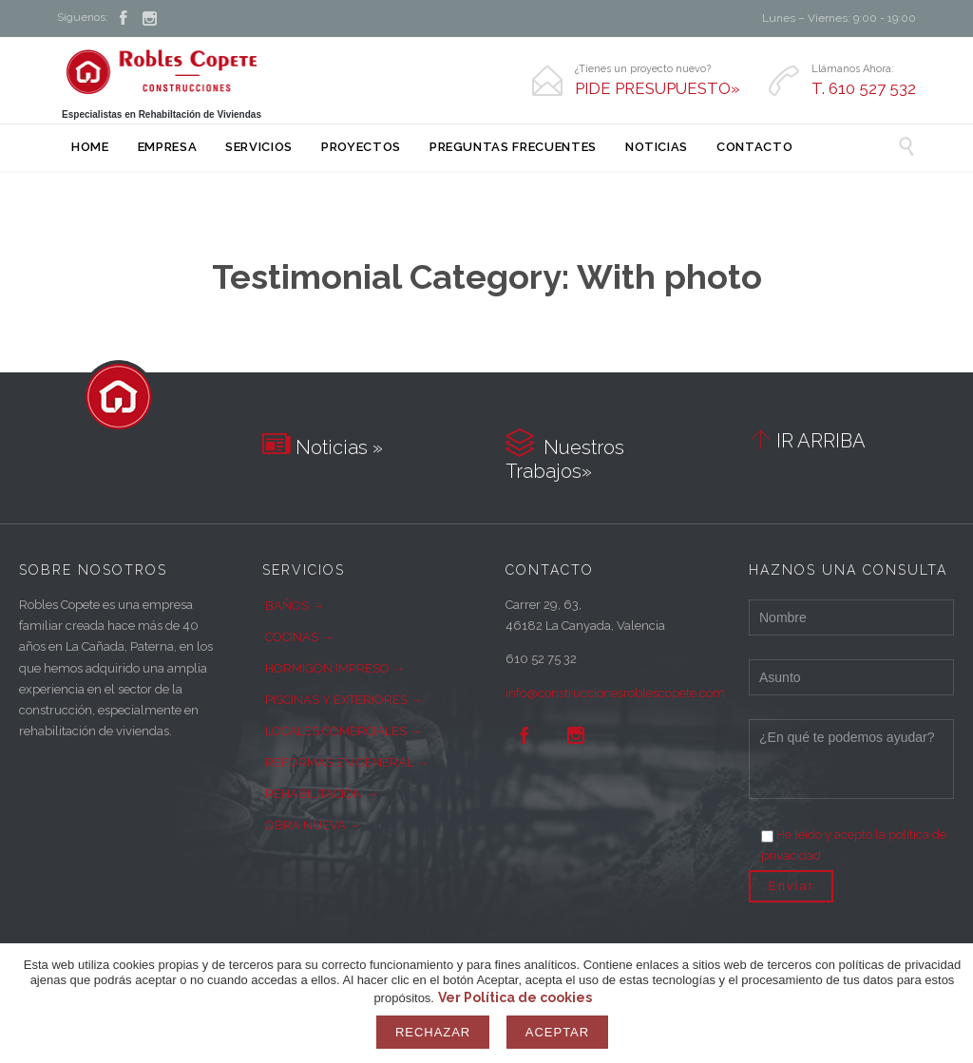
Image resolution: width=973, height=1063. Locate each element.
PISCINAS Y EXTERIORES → (344, 700)
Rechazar (432, 1032)
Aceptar (557, 1032)
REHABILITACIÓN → (321, 794)
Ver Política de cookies (515, 997)
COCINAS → (299, 637)
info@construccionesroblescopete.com (615, 693)
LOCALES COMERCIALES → (343, 731)
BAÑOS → (294, 605)
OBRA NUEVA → (313, 825)
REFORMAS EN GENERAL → (347, 762)
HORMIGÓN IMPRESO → (335, 668)
